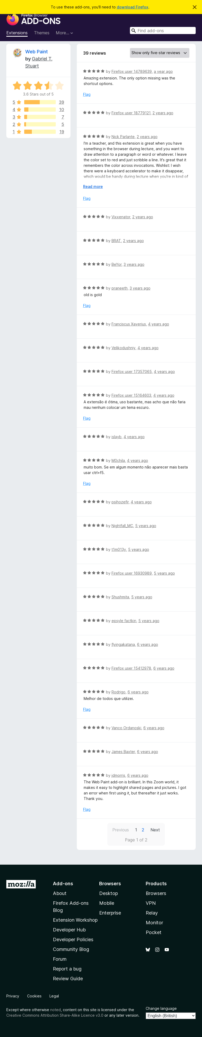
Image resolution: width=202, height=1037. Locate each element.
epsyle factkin (124, 620)
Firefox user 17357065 (132, 371)
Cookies (34, 996)
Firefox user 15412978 (131, 668)
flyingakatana (123, 644)
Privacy (12, 996)
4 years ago (158, 324)
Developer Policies (73, 939)
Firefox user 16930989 (132, 573)
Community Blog (71, 949)
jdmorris (118, 775)
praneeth (120, 288)
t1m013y (119, 549)
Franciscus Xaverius (129, 324)
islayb (117, 436)
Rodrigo (118, 692)
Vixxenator (121, 217)
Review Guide (68, 978)
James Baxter (123, 751)
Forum (60, 959)
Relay (152, 913)
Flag (86, 94)
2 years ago (163, 113)
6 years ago (147, 644)
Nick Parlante (123, 136)
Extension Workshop (75, 920)
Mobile (106, 903)
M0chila (118, 460)
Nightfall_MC (122, 525)
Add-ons (63, 883)
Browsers (156, 893)
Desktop (108, 893)
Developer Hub (69, 929)
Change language (161, 1008)
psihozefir (120, 502)
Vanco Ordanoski (126, 728)
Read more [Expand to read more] (93, 186)
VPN (151, 903)
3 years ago (134, 264)
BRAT (116, 240)
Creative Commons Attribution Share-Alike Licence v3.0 (54, 1015)
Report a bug (67, 969)
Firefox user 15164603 (131, 395)
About (60, 893)
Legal (54, 996)
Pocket (153, 932)
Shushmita (120, 597)
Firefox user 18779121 (131, 113)
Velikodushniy (123, 347)
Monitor (154, 922)
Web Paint (36, 51)
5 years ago (145, 525)
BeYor (117, 264)
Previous (120, 829)
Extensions (17, 32)
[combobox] (163, 30)
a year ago (163, 71)
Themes (41, 32)
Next (155, 829)
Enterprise (110, 913)
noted (55, 1009)
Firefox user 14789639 (132, 71)
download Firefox (132, 7)
